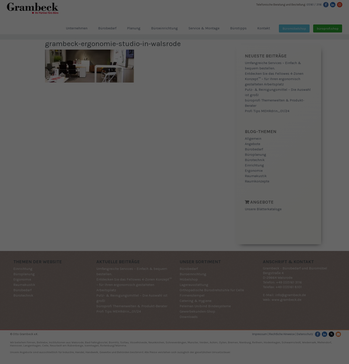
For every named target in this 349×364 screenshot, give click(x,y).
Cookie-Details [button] (153, 235)
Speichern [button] (174, 213)
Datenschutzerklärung (163, 170)
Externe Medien (209, 184)
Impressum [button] (197, 235)
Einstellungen (135, 174)
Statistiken (169, 184)
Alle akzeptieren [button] (174, 200)
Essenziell (133, 184)
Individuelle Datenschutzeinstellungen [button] (174, 226)
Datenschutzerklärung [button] (176, 235)
